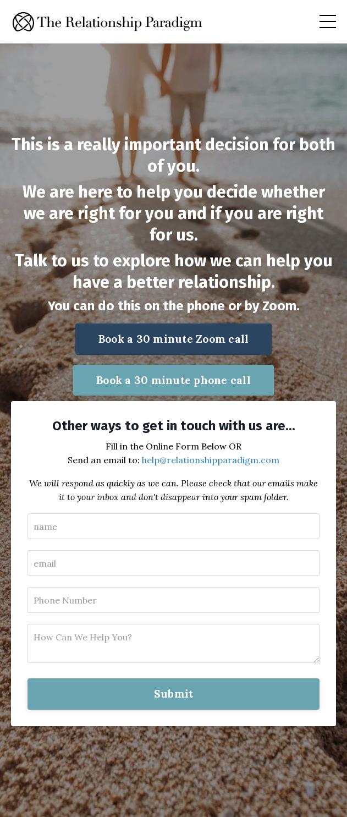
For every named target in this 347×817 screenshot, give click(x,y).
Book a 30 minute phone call (173, 380)
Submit (174, 693)
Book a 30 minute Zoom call (173, 339)
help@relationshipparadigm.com (210, 459)
